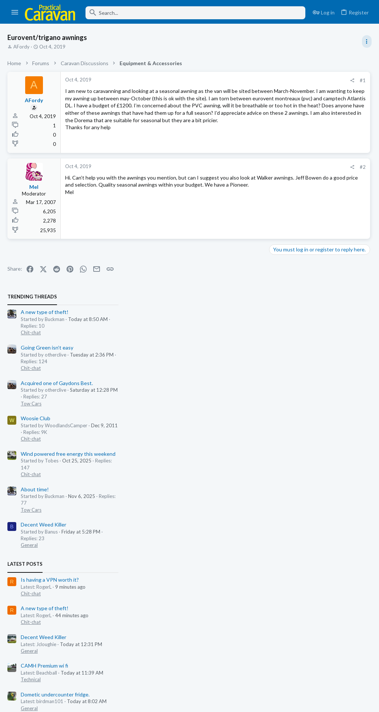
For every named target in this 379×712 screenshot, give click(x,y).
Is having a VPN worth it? (303, 358)
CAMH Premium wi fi (297, 445)
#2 (246, 176)
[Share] (235, 80)
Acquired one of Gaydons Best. (310, 162)
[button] (15, 12)
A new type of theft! (298, 91)
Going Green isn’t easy (300, 126)
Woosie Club (288, 197)
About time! (288, 268)
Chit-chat (284, 112)
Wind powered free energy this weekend (321, 233)
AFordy (21, 47)
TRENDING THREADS (285, 75)
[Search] (195, 12)
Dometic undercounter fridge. (308, 473)
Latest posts (278, 343)
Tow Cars (284, 182)
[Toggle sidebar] (367, 41)
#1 (246, 80)
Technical (284, 458)
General (282, 324)
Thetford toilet (291, 531)
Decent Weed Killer (296, 303)
